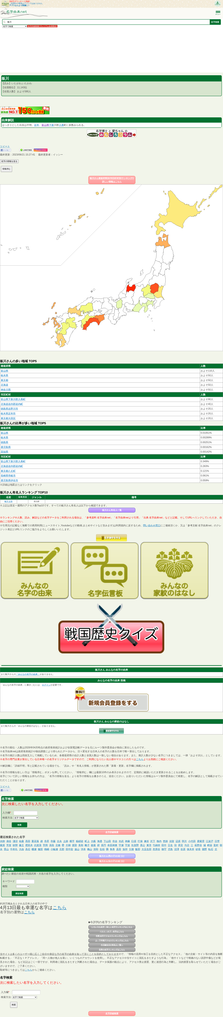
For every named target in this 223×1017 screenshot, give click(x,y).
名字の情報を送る (9, 161)
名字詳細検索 (111, 832)
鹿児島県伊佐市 (9, 480)
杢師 (165, 841)
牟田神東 (112, 845)
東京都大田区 (8, 418)
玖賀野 (135, 845)
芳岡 (45, 845)
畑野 (204, 849)
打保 (140, 841)
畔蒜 (209, 845)
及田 (118, 849)
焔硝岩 (79, 841)
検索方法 (7, 817)
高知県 (4, 451)
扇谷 (8, 841)
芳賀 (8, 845)
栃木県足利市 (8, 413)
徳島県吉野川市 (9, 408)
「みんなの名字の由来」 (28, 674)
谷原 (183, 849)
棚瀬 (34, 849)
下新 (51, 125)
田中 (163, 845)
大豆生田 (146, 849)
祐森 (21, 841)
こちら (139, 759)
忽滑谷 (156, 849)
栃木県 (4, 375)
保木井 (190, 849)
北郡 (61, 849)
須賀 (171, 841)
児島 (170, 849)
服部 (40, 849)
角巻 (112, 849)
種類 (4, 886)
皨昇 (46, 841)
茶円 (103, 845)
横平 (72, 841)
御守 (163, 849)
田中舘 (69, 849)
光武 (121, 841)
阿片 (184, 841)
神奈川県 (6, 389)
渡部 (74, 845)
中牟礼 (14, 849)
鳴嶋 (46, 849)
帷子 (87, 845)
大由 (21, 849)
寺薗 (53, 841)
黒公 (142, 845)
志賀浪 (37, 845)
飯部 (137, 849)
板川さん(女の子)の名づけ (111, 861)
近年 (36, 125)
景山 (6, 849)
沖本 (83, 849)
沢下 (152, 841)
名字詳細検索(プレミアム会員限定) (42, 26)
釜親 (93, 845)
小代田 (192, 841)
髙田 (27, 841)
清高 (51, 845)
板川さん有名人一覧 (112, 510)
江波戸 (209, 841)
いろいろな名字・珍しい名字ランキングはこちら (111, 927)
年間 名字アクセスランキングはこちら (112, 936)
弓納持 (156, 845)
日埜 (217, 841)
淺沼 (15, 841)
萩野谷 (198, 845)
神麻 (127, 841)
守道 (127, 845)
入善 (61, 125)
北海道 (4, 385)
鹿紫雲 (200, 841)
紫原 (2, 845)
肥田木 (29, 845)
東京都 (4, 380)
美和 (80, 845)
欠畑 (131, 849)
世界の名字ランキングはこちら (112, 950)
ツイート (5, 146)
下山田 (107, 841)
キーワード (8, 881)
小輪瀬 (54, 849)
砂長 (198, 849)
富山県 (45, 125)
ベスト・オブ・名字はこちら (112, 931)
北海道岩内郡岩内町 (12, 404)
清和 (95, 849)
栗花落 (35, 841)
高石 (27, 849)
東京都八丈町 (8, 471)
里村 (215, 845)
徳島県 (4, 442)
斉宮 (180, 845)
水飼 (2, 841)
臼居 (133, 841)
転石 (210, 849)
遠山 (76, 849)
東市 (149, 845)
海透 (99, 841)
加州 (125, 849)
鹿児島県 (6, 447)
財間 (15, 845)
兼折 (146, 841)
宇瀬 (121, 845)
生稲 (102, 849)
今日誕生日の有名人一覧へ (112, 945)
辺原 (178, 841)
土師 (65, 841)
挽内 (159, 841)
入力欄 (6, 812)
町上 (87, 841)
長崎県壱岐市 (8, 475)
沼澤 (176, 849)
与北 (186, 845)
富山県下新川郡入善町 (13, 399)
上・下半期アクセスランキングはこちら (112, 940)
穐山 (89, 849)
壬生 (170, 845)
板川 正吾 (8, 501)
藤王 (21, 845)
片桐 (68, 845)
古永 (59, 841)
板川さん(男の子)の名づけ (111, 856)
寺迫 (114, 841)
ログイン (46, 685)
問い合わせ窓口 (151, 525)
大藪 (93, 841)
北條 (57, 845)
